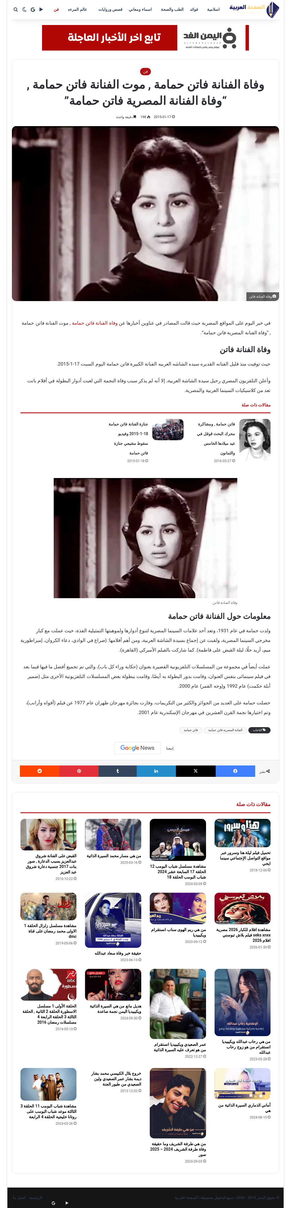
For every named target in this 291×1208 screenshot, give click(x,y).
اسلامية (213, 9)
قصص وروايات (110, 9)
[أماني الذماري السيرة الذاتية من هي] (243, 1083)
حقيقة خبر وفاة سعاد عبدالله (118, 953)
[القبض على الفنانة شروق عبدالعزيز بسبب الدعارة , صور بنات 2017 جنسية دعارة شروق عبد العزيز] (48, 835)
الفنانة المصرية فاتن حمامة (225, 730)
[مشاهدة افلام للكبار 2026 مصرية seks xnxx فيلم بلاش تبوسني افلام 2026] (243, 909)
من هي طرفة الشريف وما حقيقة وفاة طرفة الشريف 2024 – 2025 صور (178, 1149)
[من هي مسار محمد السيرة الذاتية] (113, 835)
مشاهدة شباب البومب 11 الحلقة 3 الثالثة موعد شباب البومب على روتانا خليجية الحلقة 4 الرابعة (48, 1111)
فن (56, 9)
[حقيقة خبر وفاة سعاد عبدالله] (113, 920)
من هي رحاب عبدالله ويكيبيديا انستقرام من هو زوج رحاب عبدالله (246, 1047)
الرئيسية (35, 1198)
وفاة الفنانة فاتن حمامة (95, 323)
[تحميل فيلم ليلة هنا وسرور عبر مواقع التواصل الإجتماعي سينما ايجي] (243, 833)
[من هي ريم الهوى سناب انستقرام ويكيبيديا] (178, 909)
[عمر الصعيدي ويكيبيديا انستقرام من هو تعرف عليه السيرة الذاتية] (178, 1004)
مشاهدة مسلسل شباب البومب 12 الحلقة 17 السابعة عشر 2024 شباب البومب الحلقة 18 (178, 871)
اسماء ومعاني (140, 9)
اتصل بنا (19, 1198)
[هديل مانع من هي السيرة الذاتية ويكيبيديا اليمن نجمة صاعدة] (113, 985)
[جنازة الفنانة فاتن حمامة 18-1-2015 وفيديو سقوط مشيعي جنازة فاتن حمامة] (168, 429)
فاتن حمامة (191, 730)
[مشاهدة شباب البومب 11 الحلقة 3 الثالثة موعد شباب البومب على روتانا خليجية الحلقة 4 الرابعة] (48, 1084)
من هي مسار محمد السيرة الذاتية (114, 856)
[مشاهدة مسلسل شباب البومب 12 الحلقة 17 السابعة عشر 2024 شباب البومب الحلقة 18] (178, 840)
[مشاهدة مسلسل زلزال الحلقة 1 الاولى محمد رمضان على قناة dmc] (48, 906)
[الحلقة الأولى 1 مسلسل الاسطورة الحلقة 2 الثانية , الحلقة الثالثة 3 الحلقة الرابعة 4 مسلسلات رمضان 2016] (48, 985)
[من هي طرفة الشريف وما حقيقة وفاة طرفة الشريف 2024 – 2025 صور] (178, 1103)
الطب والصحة (172, 9)
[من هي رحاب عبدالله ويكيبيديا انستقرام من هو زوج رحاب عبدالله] (243, 1002)
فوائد (194, 9)
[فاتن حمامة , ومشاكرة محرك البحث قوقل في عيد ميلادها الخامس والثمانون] (255, 440)
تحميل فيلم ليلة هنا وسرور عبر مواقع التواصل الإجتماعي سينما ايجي (245, 858)
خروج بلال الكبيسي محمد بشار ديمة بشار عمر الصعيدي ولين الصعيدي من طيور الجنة (116, 1078)
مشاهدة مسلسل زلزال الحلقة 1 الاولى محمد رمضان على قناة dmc (50, 931)
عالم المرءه (77, 9)
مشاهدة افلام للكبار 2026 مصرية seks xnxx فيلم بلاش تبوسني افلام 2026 (243, 935)
